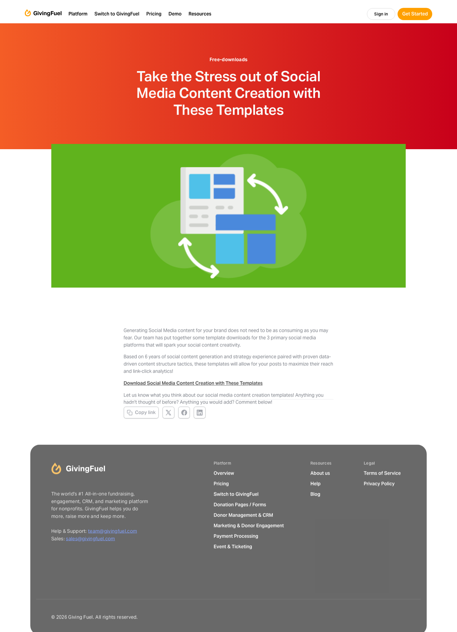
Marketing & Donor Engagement (249, 539)
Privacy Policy (379, 497)
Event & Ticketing (233, 560)
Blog (315, 507)
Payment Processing (236, 549)
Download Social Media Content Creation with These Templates (193, 393)
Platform (77, 14)
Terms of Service (382, 486)
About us (320, 486)
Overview (224, 486)
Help (315, 497)
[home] (43, 13)
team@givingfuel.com (112, 544)
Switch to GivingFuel (236, 507)
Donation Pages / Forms (240, 518)
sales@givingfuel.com (90, 552)
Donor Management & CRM (243, 528)
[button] (77, 13)
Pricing (221, 497)
